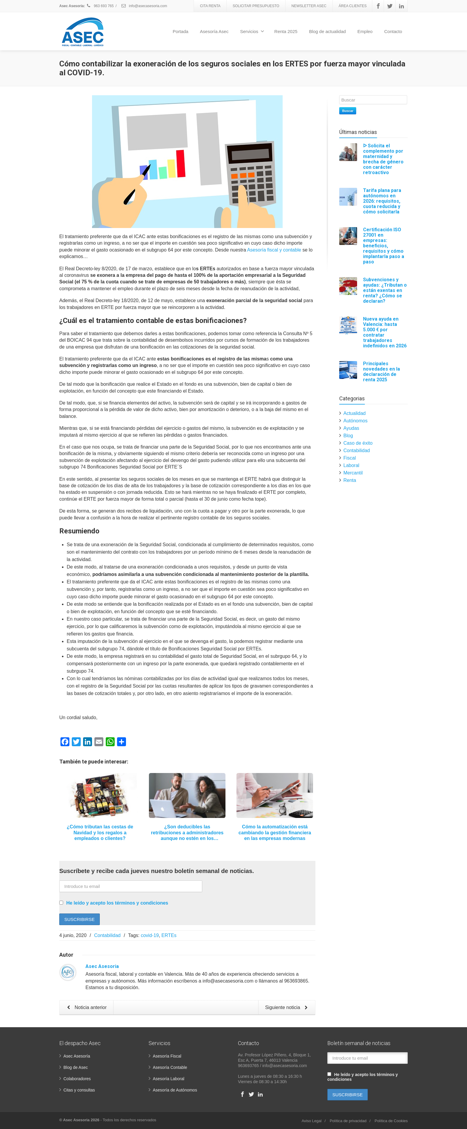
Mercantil (353, 472)
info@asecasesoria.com (144, 6)
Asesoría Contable (170, 1067)
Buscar (347, 111)
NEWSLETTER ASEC (309, 6)
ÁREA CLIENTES (353, 6)
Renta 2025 (286, 31)
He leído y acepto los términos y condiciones (117, 902)
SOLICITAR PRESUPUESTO (256, 6)
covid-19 (150, 935)
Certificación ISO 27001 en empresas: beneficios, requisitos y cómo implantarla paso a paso (383, 246)
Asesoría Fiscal (167, 1056)
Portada (181, 31)
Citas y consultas (79, 1090)
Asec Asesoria (102, 966)
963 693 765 (100, 6)
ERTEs (168, 935)
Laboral (351, 465)
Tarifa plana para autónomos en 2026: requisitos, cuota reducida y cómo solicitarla (382, 201)
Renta (349, 480)
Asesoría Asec (214, 31)
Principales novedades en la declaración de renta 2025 (381, 371)
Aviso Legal (312, 1121)
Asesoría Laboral (168, 1078)
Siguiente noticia (287, 1008)
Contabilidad (107, 935)
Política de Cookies (391, 1121)
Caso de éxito (358, 443)
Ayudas (351, 428)
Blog (348, 435)
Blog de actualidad (327, 31)
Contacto (393, 31)
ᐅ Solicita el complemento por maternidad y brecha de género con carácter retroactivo (383, 159)
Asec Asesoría (76, 1056)
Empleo (365, 31)
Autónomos (355, 420)
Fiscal (349, 457)
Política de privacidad (348, 1121)
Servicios (252, 31)
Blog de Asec (75, 1067)
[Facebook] (378, 6)
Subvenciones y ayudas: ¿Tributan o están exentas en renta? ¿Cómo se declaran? (385, 290)
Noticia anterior (86, 1008)
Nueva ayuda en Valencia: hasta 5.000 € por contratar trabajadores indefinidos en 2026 (385, 332)
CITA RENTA (210, 6)
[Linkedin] (401, 6)
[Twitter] (390, 6)
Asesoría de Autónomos (175, 1090)
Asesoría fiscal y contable (274, 249)
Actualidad (354, 413)
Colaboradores (77, 1078)
